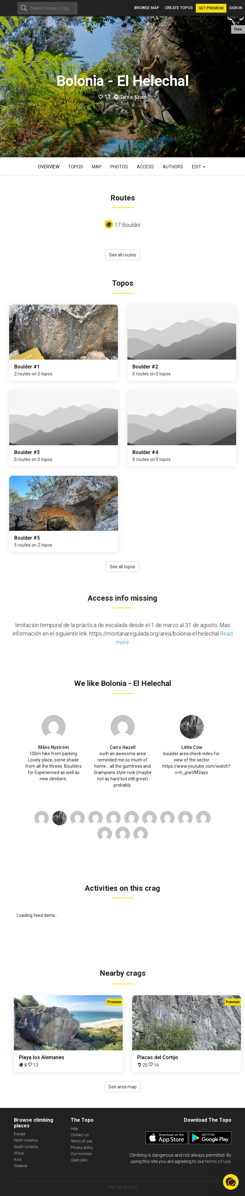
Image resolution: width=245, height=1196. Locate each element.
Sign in (235, 8)
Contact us (80, 1135)
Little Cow (191, 747)
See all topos (122, 566)
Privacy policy (82, 1147)
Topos (75, 166)
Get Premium (211, 8)
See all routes (122, 254)
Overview (48, 166)
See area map (122, 1086)
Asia (17, 1159)
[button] (231, 1182)
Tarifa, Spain (133, 97)
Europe (19, 1134)
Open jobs (79, 1160)
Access (145, 166)
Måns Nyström (53, 747)
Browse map (146, 8)
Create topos (179, 8)
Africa (19, 1153)
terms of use (217, 1161)
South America (26, 1147)
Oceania (20, 1166)
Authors (173, 166)
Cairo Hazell (123, 747)
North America (26, 1140)
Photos (119, 166)
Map (97, 166)
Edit (198, 166)
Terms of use (81, 1141)
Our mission (81, 1154)
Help (74, 1128)
